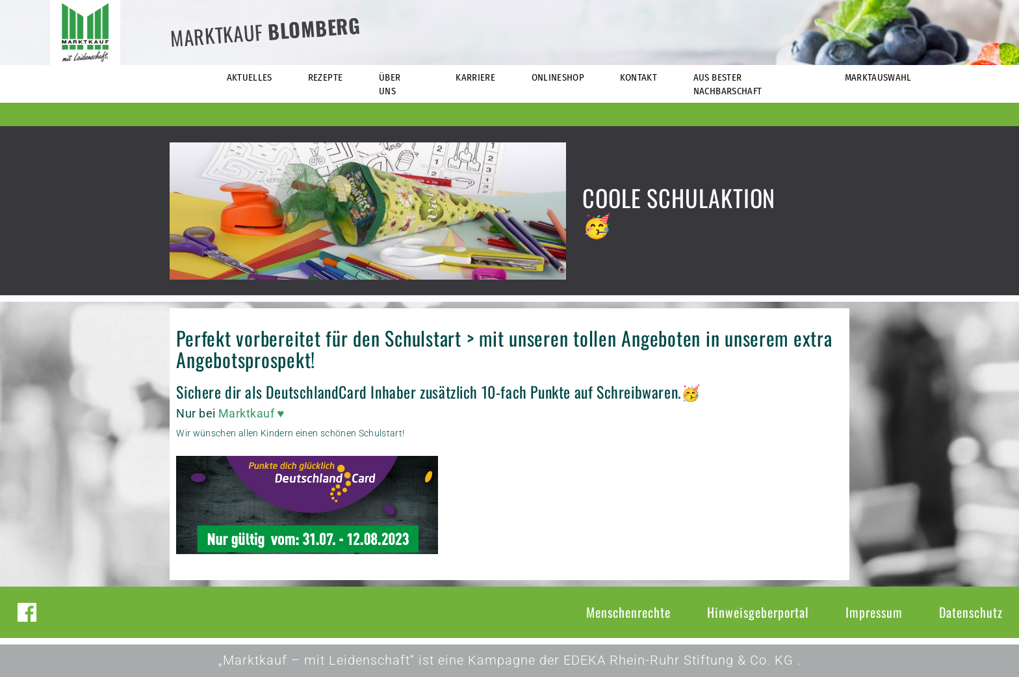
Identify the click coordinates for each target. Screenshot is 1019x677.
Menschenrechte (628, 612)
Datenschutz (971, 612)
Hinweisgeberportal (758, 612)
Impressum (874, 612)
